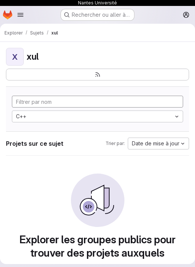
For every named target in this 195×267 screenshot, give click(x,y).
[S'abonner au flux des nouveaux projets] (97, 74)
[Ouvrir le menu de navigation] (20, 15)
